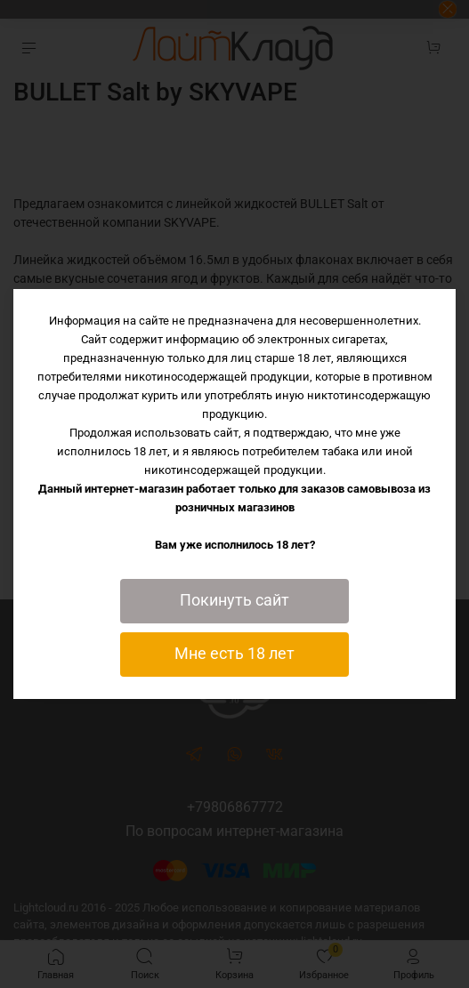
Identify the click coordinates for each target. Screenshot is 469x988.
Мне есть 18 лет (234, 654)
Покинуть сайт (234, 600)
